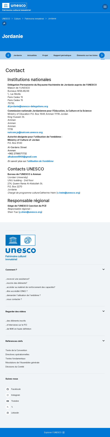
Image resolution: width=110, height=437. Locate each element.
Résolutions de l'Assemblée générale (22, 362)
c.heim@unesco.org (68, 192)
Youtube (12, 401)
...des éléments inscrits (16, 321)
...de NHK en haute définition (18, 329)
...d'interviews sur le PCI (16, 325)
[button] (4, 25)
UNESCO (6, 18)
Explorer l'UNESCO (54, 432)
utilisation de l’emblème (40, 161)
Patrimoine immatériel (34, 18)
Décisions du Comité (15, 366)
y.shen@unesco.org (30, 212)
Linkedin (12, 413)
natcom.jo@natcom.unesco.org (25, 132)
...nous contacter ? (14, 299)
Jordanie (17, 55)
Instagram (13, 395)
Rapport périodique (62, 55)
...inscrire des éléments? (16, 283)
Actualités (32, 55)
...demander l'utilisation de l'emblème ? (23, 295)
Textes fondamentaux (15, 358)
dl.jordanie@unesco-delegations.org (28, 106)
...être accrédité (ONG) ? (17, 291)
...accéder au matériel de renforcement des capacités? (30, 287)
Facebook (13, 389)
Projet (45, 55)
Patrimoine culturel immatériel (16, 10)
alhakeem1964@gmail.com (22, 156)
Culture (17, 18)
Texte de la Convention (16, 350)
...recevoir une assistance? (17, 279)
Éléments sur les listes (87, 55)
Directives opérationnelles (17, 354)
